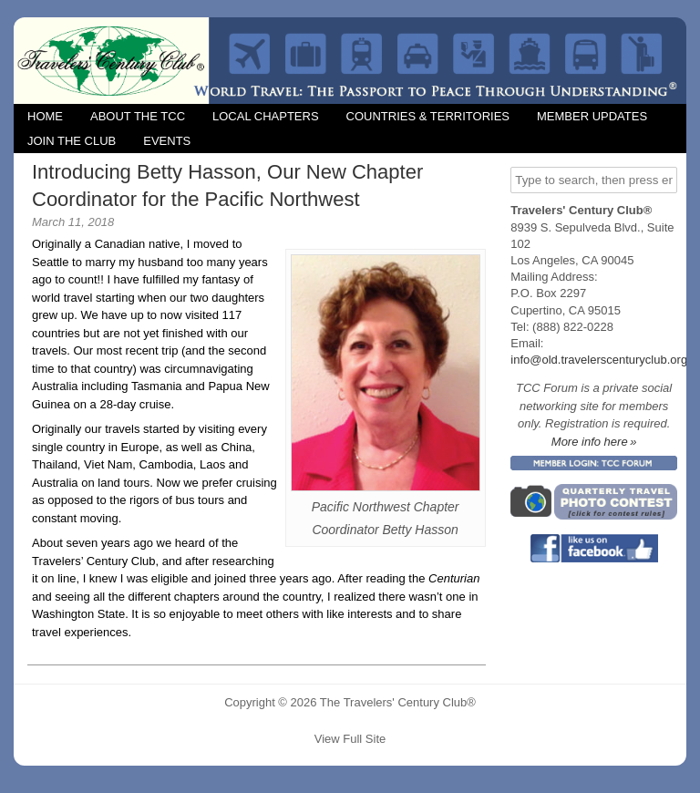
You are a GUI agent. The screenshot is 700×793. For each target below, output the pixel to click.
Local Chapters (265, 116)
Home (45, 116)
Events (166, 141)
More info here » (594, 441)
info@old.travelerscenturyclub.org (598, 359)
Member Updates (592, 116)
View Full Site (350, 739)
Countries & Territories (428, 116)
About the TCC (137, 116)
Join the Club (71, 141)
